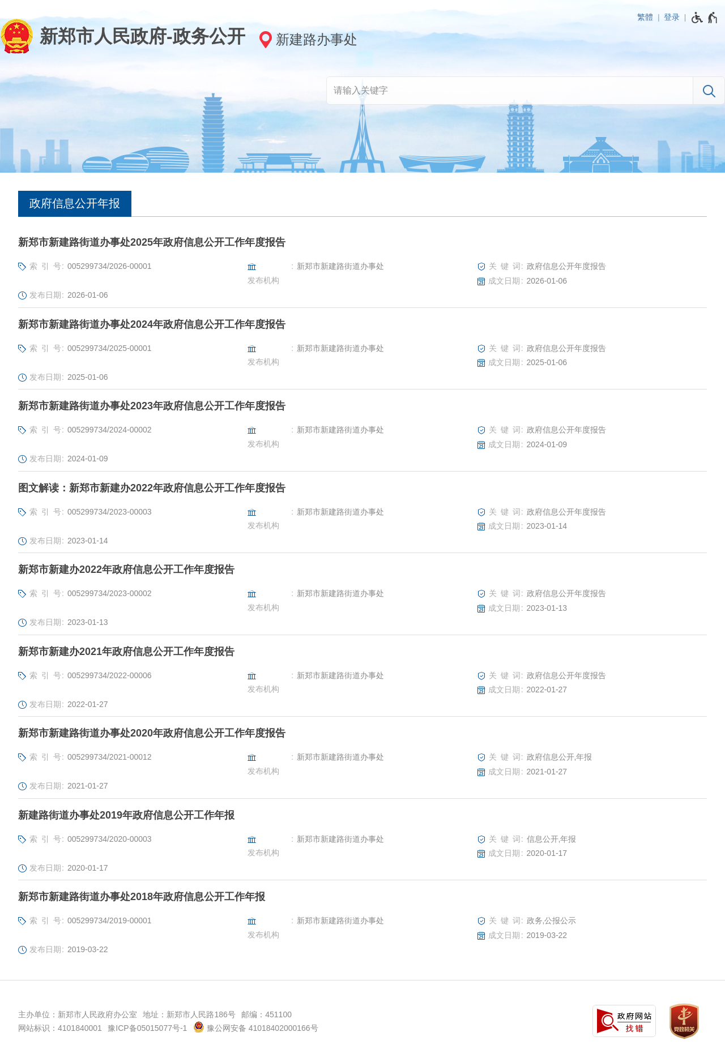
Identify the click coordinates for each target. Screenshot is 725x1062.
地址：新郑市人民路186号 (189, 1014)
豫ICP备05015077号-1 (147, 1028)
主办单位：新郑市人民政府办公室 (77, 1014)
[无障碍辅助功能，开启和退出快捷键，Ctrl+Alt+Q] (704, 17)
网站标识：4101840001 (60, 1028)
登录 (672, 17)
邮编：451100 (266, 1014)
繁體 (645, 17)
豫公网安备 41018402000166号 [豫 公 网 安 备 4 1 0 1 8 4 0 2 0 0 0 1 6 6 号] (255, 1027)
